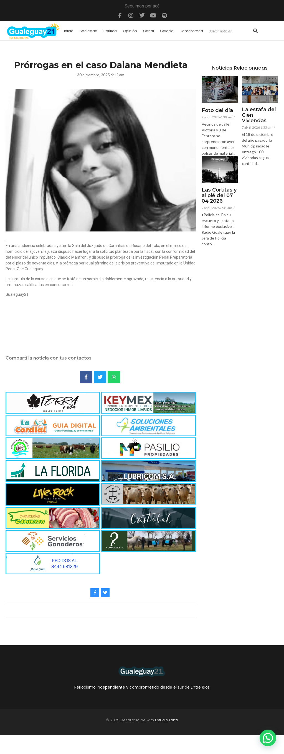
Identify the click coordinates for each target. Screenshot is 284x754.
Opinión (130, 31)
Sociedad (88, 31)
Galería (167, 31)
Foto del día (217, 110)
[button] (268, 738)
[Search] (230, 31)
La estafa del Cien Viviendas (259, 115)
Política (110, 31)
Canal (148, 31)
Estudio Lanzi (166, 720)
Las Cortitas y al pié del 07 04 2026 (219, 195)
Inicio (68, 31)
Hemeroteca (191, 31)
